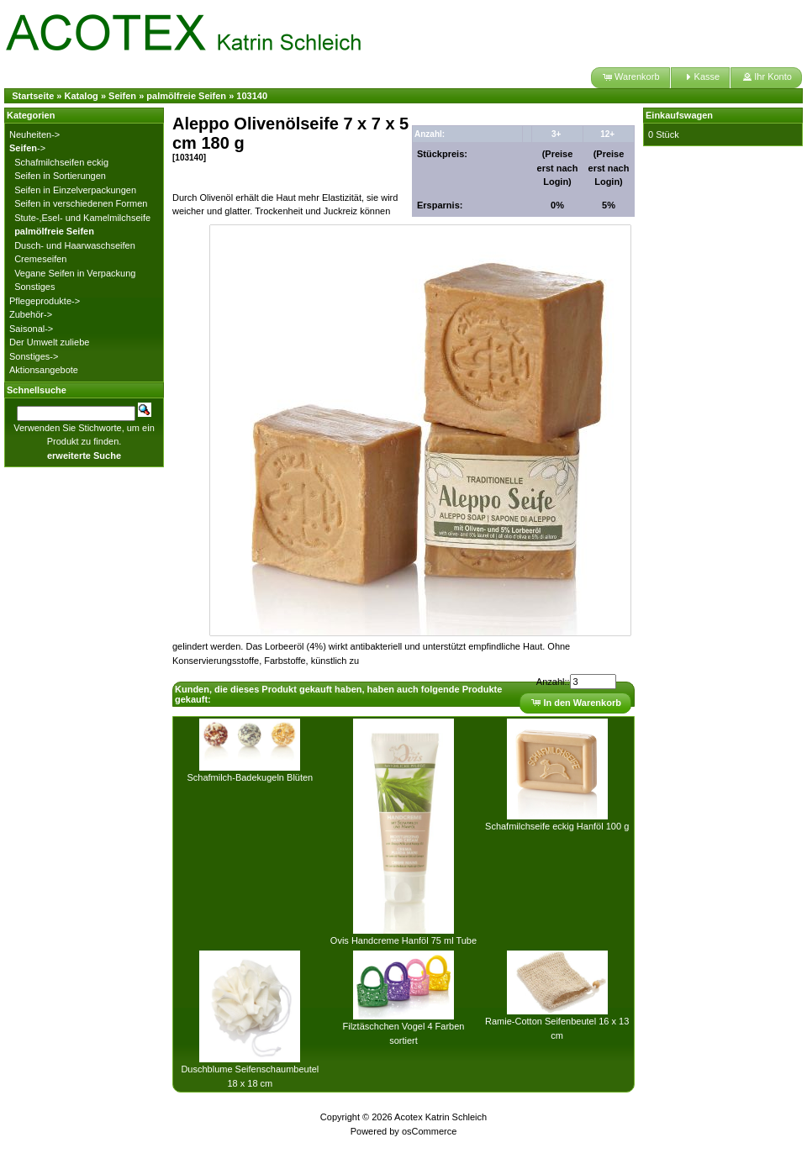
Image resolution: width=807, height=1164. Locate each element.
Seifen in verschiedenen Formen (80, 203)
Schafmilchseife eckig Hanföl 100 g (557, 826)
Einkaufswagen (679, 115)
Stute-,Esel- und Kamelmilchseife (82, 218)
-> (27, 148)
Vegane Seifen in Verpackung (74, 273)
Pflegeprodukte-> (44, 301)
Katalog (81, 96)
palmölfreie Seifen (186, 96)
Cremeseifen (40, 259)
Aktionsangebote (43, 370)
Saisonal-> (31, 329)
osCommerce (429, 1131)
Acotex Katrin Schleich (440, 1117)
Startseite (33, 96)
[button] (630, 77)
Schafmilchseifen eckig (61, 162)
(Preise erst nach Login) (557, 168)
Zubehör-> (30, 314)
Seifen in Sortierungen (60, 176)
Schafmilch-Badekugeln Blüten (250, 777)
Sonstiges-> (33, 356)
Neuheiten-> (34, 134)
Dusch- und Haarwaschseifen (74, 245)
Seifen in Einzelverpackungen (75, 190)
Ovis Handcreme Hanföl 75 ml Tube (403, 940)
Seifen (122, 96)
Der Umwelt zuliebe (49, 342)
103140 (251, 96)
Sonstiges (34, 287)
